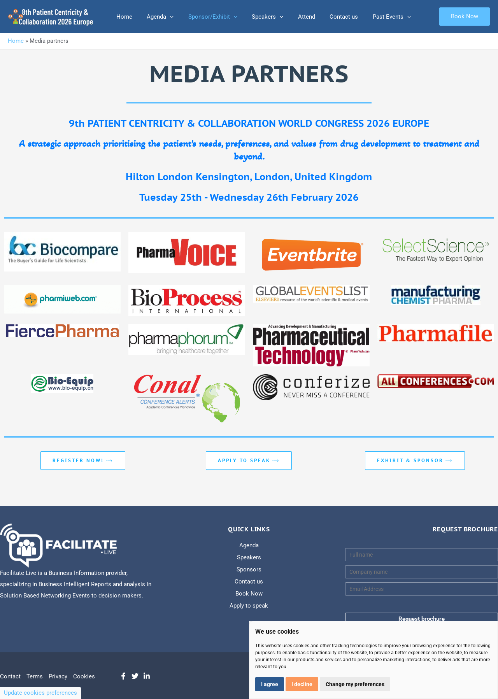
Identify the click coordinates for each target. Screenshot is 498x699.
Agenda (155, 16)
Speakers (257, 16)
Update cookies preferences (40, 692)
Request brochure (421, 618)
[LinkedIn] (146, 676)
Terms (34, 676)
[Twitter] (135, 676)
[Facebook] (123, 676)
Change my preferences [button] (355, 684)
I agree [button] (269, 684)
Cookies (84, 676)
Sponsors (249, 569)
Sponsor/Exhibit (205, 16)
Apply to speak (249, 460)
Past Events (373, 16)
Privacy (58, 676)
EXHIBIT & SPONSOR (415, 460)
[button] (464, 16)
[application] (165, 16)
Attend (293, 16)
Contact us (328, 16)
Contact (10, 676)
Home (123, 16)
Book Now (249, 593)
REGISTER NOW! (83, 460)
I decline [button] (301, 684)
